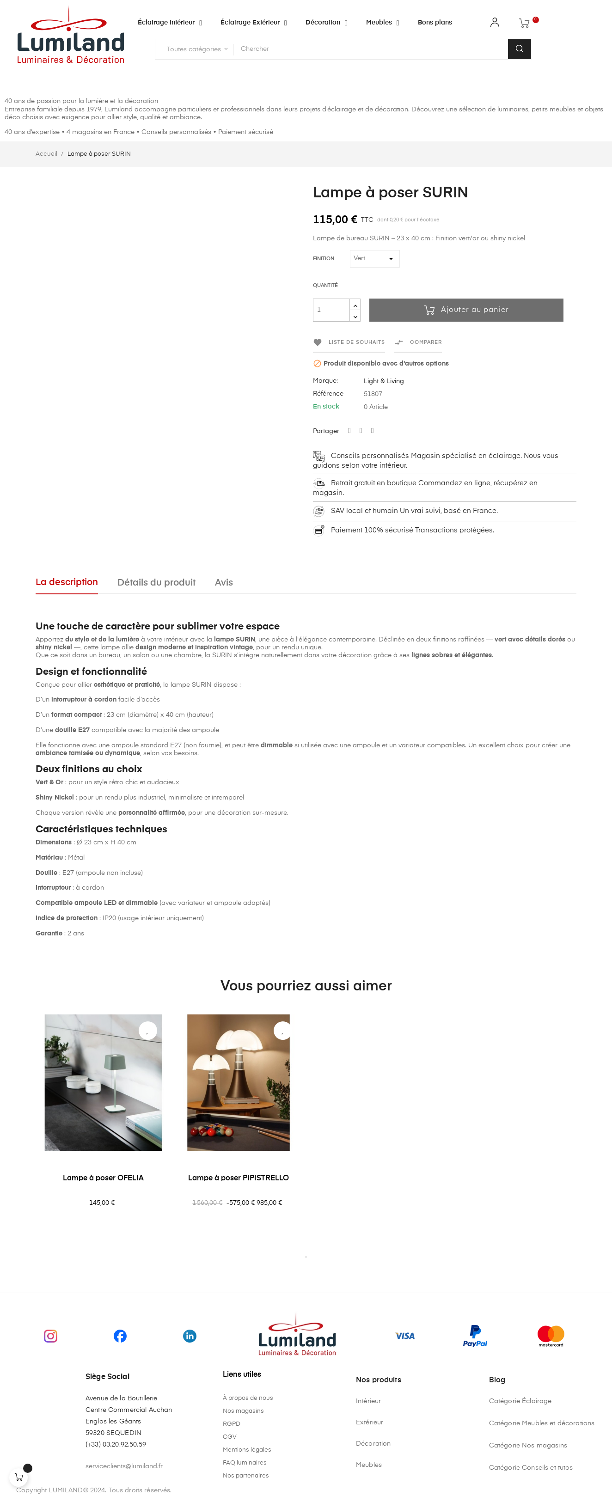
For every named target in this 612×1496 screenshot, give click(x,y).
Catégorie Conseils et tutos (531, 1468)
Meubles (369, 1465)
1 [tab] (306, 1257)
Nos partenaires (246, 1476)
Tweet (361, 431)
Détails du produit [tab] (156, 583)
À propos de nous (248, 1398)
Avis (224, 583)
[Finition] (375, 259)
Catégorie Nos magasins (528, 1445)
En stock (326, 406)
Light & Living (384, 381)
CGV (230, 1437)
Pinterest (372, 431)
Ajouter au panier (466, 310)
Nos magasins (243, 1411)
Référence (328, 394)
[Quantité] (331, 310)
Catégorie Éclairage (520, 1401)
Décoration (373, 1444)
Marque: (325, 381)
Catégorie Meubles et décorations (541, 1423)
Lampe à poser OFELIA (103, 1178)
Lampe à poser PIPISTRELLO (238, 1178)
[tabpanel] (103, 1132)
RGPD (231, 1424)
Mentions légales (247, 1450)
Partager (349, 431)
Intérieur (368, 1401)
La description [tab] (67, 582)
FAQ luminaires (245, 1463)
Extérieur (369, 1422)
